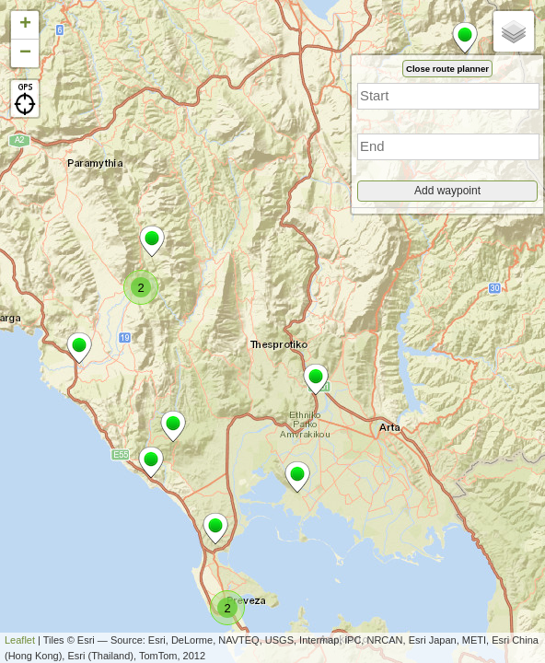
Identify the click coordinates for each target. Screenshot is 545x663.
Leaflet (20, 640)
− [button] (25, 53)
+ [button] (25, 25)
